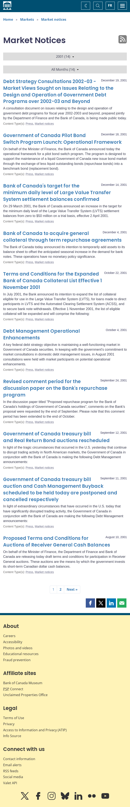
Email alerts (12, 765)
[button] (90, 603)
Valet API (10, 783)
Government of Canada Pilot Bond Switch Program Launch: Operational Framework (62, 138)
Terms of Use (13, 718)
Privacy (8, 724)
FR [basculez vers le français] (110, 5)
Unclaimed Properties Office (25, 695)
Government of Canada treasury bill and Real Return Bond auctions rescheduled (56, 437)
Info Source (12, 736)
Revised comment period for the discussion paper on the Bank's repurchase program (55, 388)
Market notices (53, 19)
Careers (9, 636)
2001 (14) (65, 56)
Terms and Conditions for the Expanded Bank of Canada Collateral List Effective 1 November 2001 (52, 281)
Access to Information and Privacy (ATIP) (35, 730)
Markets (27, 19)
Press (29, 123)
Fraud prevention (17, 660)
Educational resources (21, 654)
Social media (13, 777)
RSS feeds (10, 771)
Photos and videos (17, 648)
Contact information (19, 759)
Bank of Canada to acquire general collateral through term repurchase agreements (62, 236)
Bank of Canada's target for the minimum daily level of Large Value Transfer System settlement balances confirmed (57, 193)
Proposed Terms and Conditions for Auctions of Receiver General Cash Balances (56, 541)
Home (8, 19)
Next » (72, 589)
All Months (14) (65, 69)
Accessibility (12, 642)
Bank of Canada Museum (22, 683)
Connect (13, 689)
